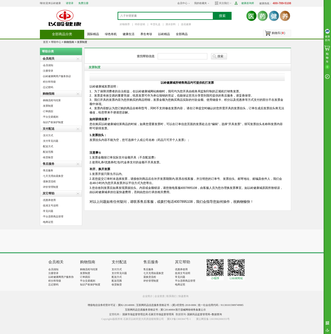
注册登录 (53, 273)
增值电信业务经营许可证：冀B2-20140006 (111, 305)
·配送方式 (47, 146)
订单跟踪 (85, 276)
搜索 (222, 16)
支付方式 (117, 269)
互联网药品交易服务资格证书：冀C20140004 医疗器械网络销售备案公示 (165, 309)
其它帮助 (48, 193)
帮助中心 (56, 42)
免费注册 (83, 3)
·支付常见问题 (50, 140)
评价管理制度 (151, 280)
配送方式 (117, 276)
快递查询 (183, 296)
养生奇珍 (146, 34)
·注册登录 (47, 70)
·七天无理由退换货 (52, 175)
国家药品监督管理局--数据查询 (204, 314)
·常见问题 (47, 211)
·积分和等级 (49, 81)
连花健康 (186, 24)
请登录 (69, 3)
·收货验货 (47, 157)
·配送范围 (47, 151)
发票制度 (85, 273)
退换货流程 (149, 276)
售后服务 (48, 163)
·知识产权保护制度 (52, 122)
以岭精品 (164, 34)
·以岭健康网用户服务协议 (56, 76)
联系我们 (171, 296)
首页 (45, 42)
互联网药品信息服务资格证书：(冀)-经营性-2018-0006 (166, 305)
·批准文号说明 (50, 205)
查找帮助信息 (146, 56)
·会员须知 (47, 65)
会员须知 (53, 269)
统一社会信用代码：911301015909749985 (221, 305)
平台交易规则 (87, 280)
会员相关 (48, 58)
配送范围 (117, 280)
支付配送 (48, 128)
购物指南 (48, 93)
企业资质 (160, 296)
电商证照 (180, 284)
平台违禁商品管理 (185, 280)
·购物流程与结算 (51, 100)
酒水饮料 (171, 24)
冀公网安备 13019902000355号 (213, 319)
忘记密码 (53, 284)
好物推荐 (125, 24)
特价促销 (140, 24)
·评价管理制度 (50, 186)
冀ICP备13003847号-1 (179, 319)
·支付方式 (47, 135)
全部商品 (182, 34)
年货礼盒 (155, 24)
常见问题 (180, 276)
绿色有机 (111, 34)
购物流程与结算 (89, 269)
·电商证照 (47, 222)
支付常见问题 (119, 273)
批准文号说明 (182, 273)
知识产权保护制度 (90, 284)
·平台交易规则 (50, 116)
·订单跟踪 (47, 111)
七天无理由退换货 (153, 273)
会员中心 (182, 3)
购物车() (278, 33)
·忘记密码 (47, 87)
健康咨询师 (247, 3)
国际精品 (93, 34)
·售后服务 (47, 170)
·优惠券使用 (49, 200)
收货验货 (117, 284)
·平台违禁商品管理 (52, 216)
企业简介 (147, 296)
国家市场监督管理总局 (135, 314)
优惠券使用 (181, 269)
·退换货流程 (49, 181)
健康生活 (128, 34)
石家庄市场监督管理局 (161, 314)
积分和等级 (54, 280)
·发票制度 (47, 105)
